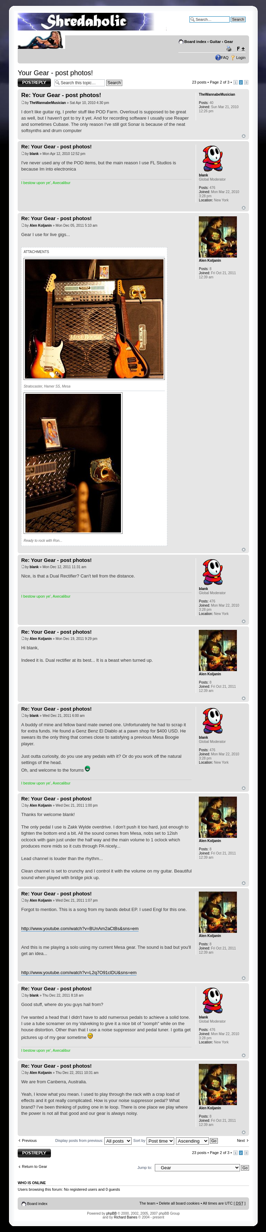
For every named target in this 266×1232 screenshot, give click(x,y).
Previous (29, 1140)
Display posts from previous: (93, 1140)
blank (34, 154)
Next (241, 1140)
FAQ (225, 57)
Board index (195, 42)
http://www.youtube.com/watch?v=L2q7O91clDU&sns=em (78, 972)
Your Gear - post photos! (55, 73)
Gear (228, 42)
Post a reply (34, 82)
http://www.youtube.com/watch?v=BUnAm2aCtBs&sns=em (80, 928)
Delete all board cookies (179, 1203)
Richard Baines (126, 1217)
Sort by (153, 1140)
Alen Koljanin (41, 225)
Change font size (241, 49)
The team (147, 1203)
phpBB (111, 1213)
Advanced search (231, 25)
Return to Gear (34, 1166)
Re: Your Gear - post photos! (61, 95)
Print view (230, 49)
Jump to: (145, 1167)
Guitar (215, 42)
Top (244, 136)
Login (241, 57)
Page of (219, 82)
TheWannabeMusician (48, 103)
